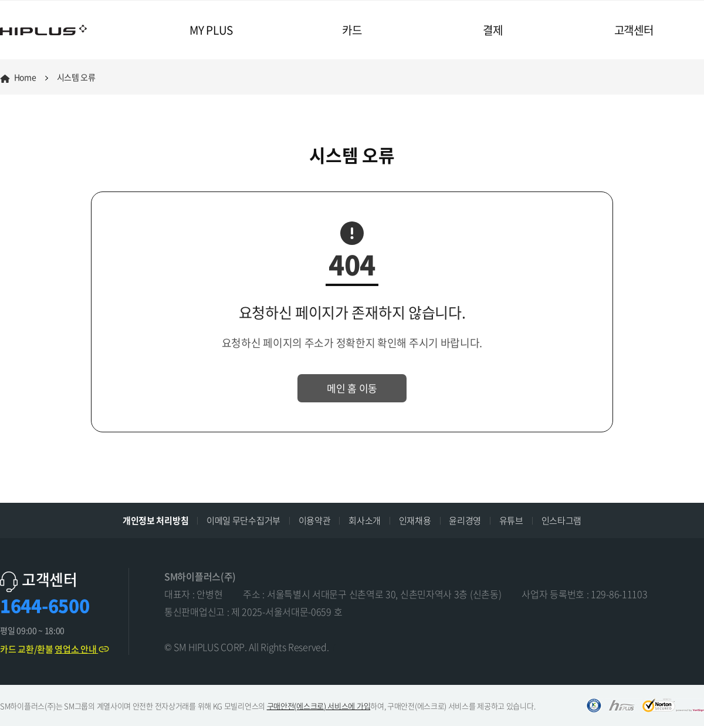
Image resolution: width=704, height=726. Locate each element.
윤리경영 (465, 520)
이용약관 (315, 520)
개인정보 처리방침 (155, 520)
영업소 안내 (82, 649)
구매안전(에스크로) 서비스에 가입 (319, 705)
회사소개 (364, 520)
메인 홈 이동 (352, 388)
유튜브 (511, 520)
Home (18, 77)
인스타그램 (561, 520)
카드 (351, 30)
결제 (492, 30)
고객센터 (634, 30)
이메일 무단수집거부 (243, 520)
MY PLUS (211, 30)
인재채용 (415, 520)
